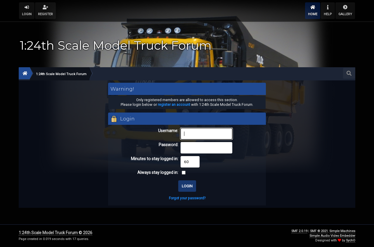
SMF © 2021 (319, 231)
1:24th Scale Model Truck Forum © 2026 (55, 232)
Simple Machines (342, 231)
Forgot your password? (187, 198)
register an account (174, 104)
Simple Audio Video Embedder (332, 236)
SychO (350, 240)
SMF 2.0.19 (299, 231)
